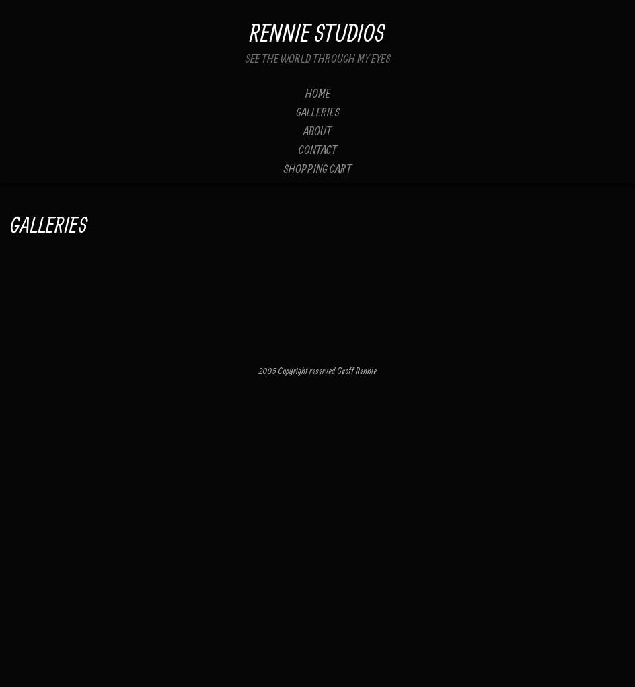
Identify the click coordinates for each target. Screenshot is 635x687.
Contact (318, 150)
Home (317, 93)
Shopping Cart (317, 168)
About (317, 131)
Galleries (318, 112)
